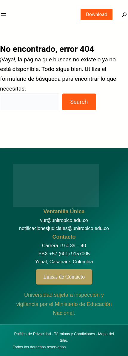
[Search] (120, 14)
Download (96, 14)
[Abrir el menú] (3, 14)
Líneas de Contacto (64, 277)
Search (79, 101)
